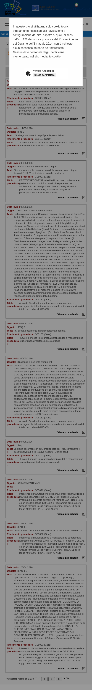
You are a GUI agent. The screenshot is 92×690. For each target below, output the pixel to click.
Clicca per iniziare (44, 75)
